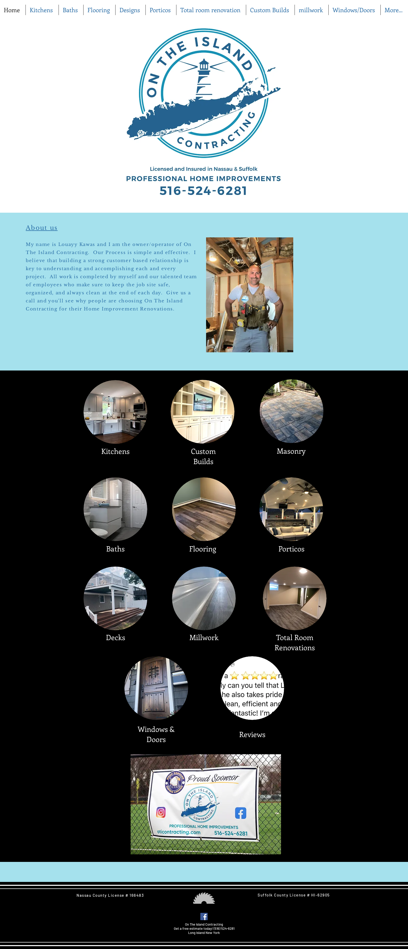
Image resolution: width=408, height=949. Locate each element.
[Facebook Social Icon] (204, 916)
